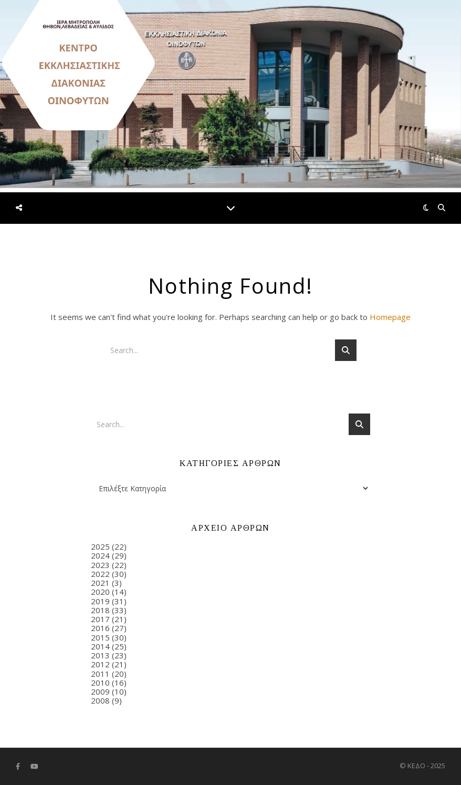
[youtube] (34, 766)
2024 (100, 555)
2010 (100, 682)
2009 (100, 691)
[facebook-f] (19, 766)
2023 (100, 565)
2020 (100, 591)
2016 (100, 628)
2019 (100, 601)
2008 (100, 700)
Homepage (390, 317)
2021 (100, 582)
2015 (100, 637)
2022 (100, 574)
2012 (100, 664)
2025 (100, 546)
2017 (100, 619)
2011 (100, 673)
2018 (100, 610)
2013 (100, 655)
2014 (100, 646)
